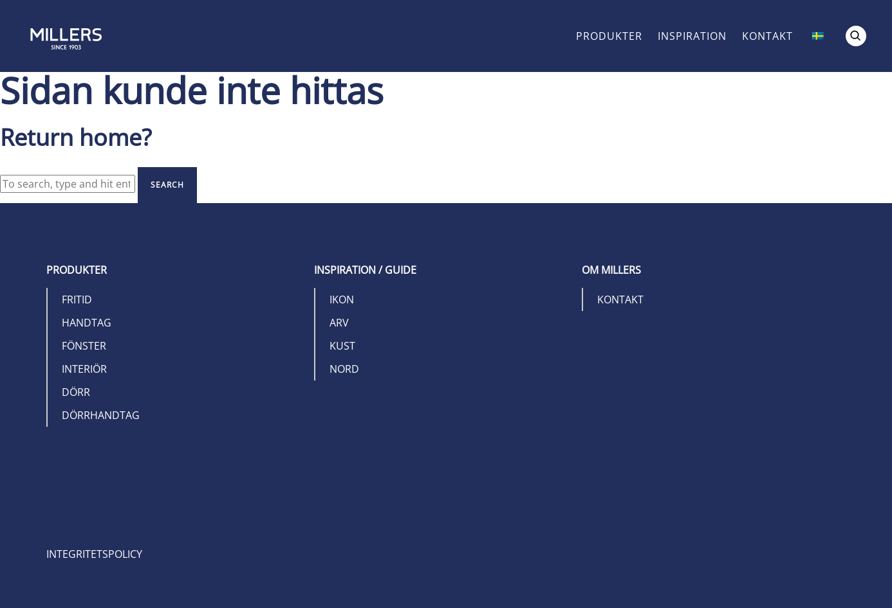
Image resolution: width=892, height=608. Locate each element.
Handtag (86, 323)
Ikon (342, 299)
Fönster (84, 346)
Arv (339, 323)
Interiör (84, 369)
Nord (344, 369)
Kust (342, 346)
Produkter (609, 36)
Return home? (76, 137)
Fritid (77, 299)
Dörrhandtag (101, 415)
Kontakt (767, 36)
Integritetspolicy (94, 554)
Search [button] (167, 184)
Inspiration (692, 36)
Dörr (76, 392)
